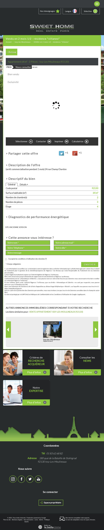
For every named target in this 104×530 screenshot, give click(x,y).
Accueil (9, 42)
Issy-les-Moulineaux (23, 42)
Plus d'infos (36, 372)
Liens (36, 520)
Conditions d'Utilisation (62, 294)
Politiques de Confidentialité (40, 294)
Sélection (88, 11)
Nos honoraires (28, 520)
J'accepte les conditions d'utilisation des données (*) (27, 259)
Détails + (24, 184)
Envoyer (90, 264)
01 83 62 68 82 (54, 453)
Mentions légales (17, 520)
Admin (41, 520)
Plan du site (7, 520)
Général (11, 184)
